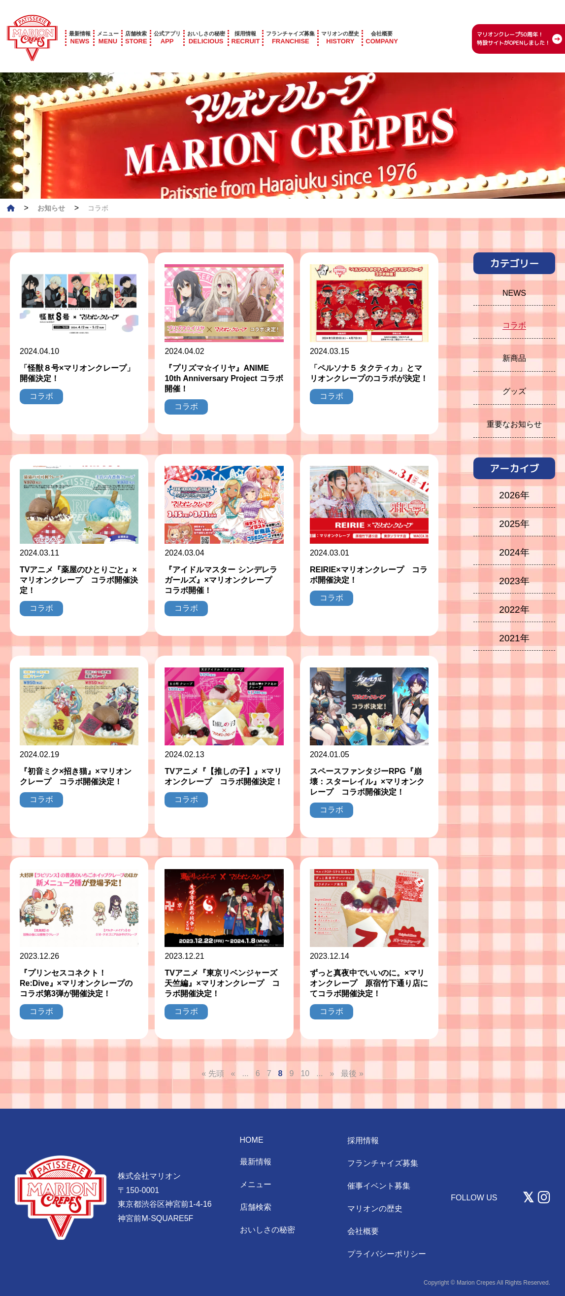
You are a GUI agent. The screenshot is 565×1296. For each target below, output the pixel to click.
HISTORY (340, 24)
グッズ (514, 391)
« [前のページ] (233, 1073)
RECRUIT (246, 24)
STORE (136, 24)
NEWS (80, 24)
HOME (252, 1140)
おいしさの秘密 (267, 1230)
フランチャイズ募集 (382, 1163)
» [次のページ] (332, 1073)
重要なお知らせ (514, 424)
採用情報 (363, 1140)
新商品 (514, 358)
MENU (108, 24)
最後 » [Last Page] (352, 1073)
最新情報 (255, 1161)
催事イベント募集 (378, 1186)
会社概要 (363, 1231)
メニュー (255, 1184)
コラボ (514, 325)
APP (167, 24)
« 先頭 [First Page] (212, 1073)
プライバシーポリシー (386, 1254)
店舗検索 (255, 1207)
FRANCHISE (290, 24)
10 (304, 1073)
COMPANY (382, 24)
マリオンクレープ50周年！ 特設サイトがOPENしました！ (513, 26)
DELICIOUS (206, 24)
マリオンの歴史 (374, 1208)
